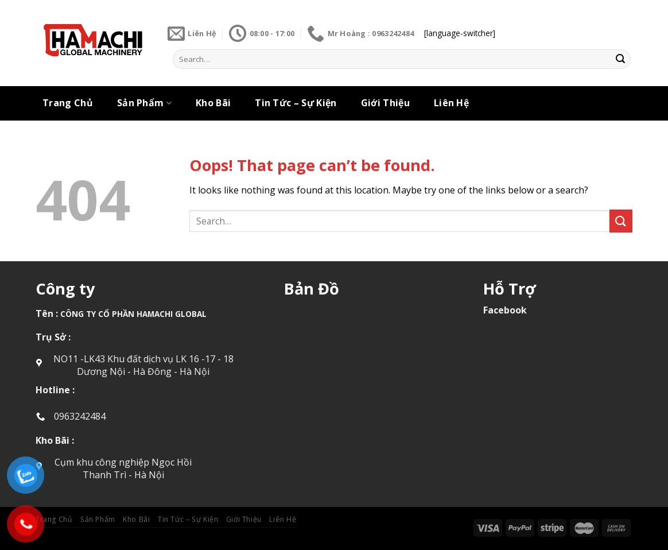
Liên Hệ (451, 103)
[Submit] (620, 59)
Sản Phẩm (144, 103)
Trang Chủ (67, 103)
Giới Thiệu (385, 103)
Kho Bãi (213, 103)
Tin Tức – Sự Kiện (295, 103)
